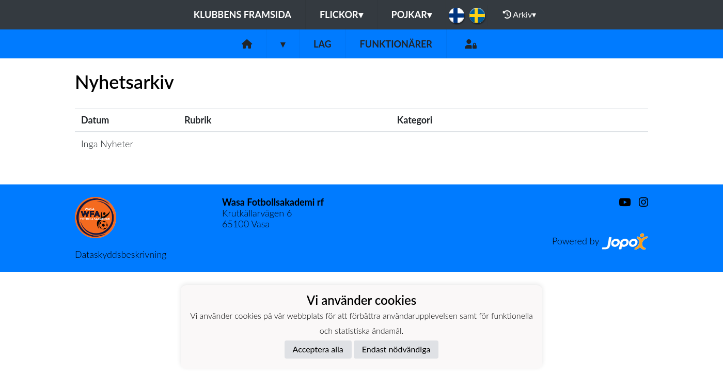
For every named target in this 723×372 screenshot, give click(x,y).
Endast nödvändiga (396, 349)
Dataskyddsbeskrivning (120, 254)
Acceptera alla (318, 349)
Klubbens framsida (242, 14)
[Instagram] (639, 202)
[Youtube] (620, 202)
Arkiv (519, 14)
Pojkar (411, 14)
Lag (322, 44)
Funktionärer (396, 44)
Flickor (341, 14)
